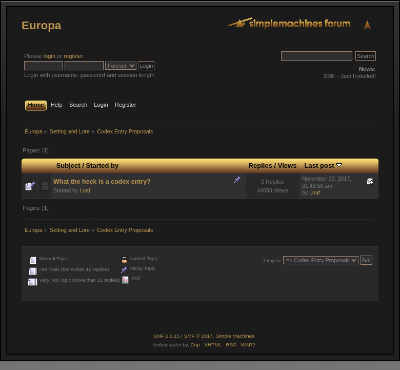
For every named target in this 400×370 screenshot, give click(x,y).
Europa (41, 25)
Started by (102, 165)
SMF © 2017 (198, 336)
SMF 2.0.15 (166, 336)
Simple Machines (234, 336)
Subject (68, 165)
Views (287, 165)
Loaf (84, 190)
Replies (260, 165)
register (73, 56)
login (49, 56)
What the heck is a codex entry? (102, 181)
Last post (324, 165)
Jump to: (272, 260)
